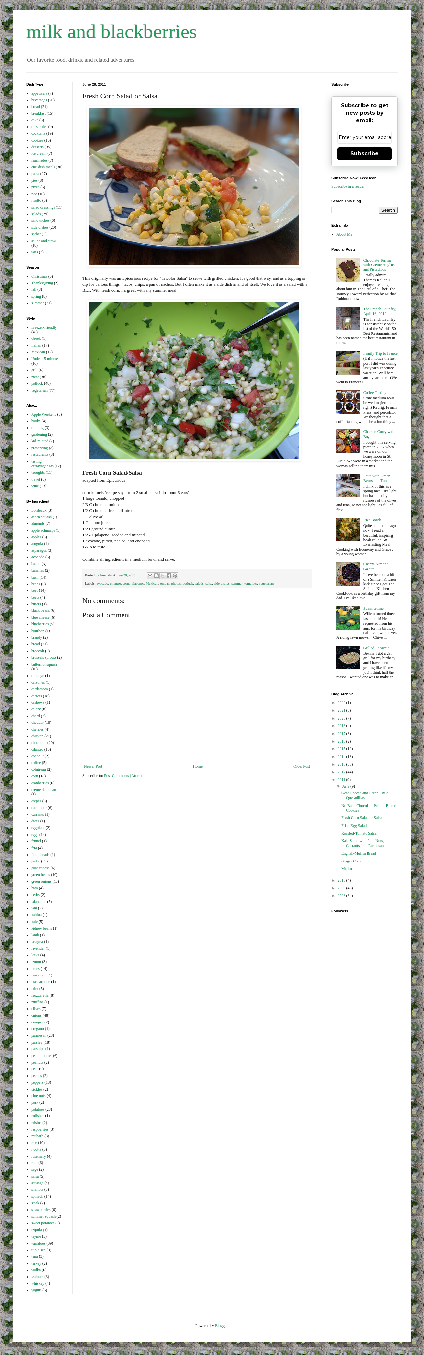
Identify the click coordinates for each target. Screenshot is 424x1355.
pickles (36, 1089)
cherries (37, 729)
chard (35, 716)
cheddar (37, 722)
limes (35, 968)
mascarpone (40, 981)
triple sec (38, 1250)
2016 (342, 741)
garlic (35, 861)
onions (164, 583)
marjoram (39, 975)
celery (36, 709)
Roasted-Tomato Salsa (358, 833)
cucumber (39, 807)
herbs (35, 894)
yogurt (36, 1290)
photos (176, 583)
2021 (342, 710)
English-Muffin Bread (358, 853)
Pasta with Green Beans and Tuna (376, 478)
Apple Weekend (43, 414)
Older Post (301, 766)
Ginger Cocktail (354, 861)
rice (34, 194)
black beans (40, 610)
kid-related (39, 441)
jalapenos (137, 583)
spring (36, 296)
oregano (37, 1028)
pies (34, 180)
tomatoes (250, 583)
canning (37, 427)
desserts (37, 147)
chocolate (38, 742)
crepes (36, 801)
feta (34, 848)
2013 (342, 764)
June (346, 786)
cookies (37, 140)
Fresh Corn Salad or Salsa (361, 817)
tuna (34, 1256)
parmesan (38, 1035)
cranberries (40, 783)
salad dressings (43, 207)
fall (33, 289)
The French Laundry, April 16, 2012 (379, 311)
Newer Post (93, 766)
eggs (34, 834)
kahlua (36, 914)
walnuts (37, 1277)
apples (36, 537)
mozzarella (40, 995)
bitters (36, 604)
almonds (38, 523)
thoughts (38, 472)
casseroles (39, 127)
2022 (342, 702)
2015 (342, 748)
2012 (342, 772)
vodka (36, 1270)
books (36, 421)
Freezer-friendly (44, 327)
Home (198, 766)
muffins (37, 1002)
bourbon (37, 631)
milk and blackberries (111, 31)
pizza (35, 187)
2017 (342, 733)
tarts (34, 252)
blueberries (40, 624)
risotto (36, 200)
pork (34, 1102)
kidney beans (41, 928)
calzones (38, 682)
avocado (102, 583)
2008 (342, 895)
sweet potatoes (42, 1223)
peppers (37, 1082)
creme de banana (44, 789)
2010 (342, 880)
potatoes (37, 1109)
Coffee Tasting (374, 392)
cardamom (39, 689)
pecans (36, 1075)
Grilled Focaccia (376, 648)
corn (126, 583)
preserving (39, 448)
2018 (342, 725)
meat (35, 377)
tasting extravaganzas (42, 463)
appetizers (39, 93)
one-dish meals (43, 167)
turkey (36, 1263)
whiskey (37, 1283)
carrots (36, 696)
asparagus (39, 550)
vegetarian (266, 583)
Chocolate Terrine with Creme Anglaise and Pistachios (379, 265)
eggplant (38, 827)
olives (36, 1008)
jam (34, 908)
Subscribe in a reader (348, 186)
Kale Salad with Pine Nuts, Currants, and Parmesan (362, 843)
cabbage (37, 675)
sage (34, 1169)
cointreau (38, 769)
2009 (342, 888)
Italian (36, 345)
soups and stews (43, 241)
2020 (342, 718)
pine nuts (38, 1095)
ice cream (38, 153)
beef (34, 590)
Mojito (346, 868)
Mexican (152, 583)
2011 (342, 779)
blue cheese (40, 617)
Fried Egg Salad (354, 825)
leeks (35, 955)
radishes (37, 1116)
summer (236, 583)
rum (34, 1162)
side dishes (222, 583)
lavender (38, 948)
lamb (35, 935)
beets (35, 597)
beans (35, 584)
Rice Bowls (372, 520)
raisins (36, 1122)
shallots (37, 1189)
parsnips (37, 1048)
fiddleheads (40, 854)
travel (35, 479)
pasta (35, 174)
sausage (37, 1183)
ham (34, 888)
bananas (37, 570)
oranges (37, 1022)
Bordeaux (39, 510)
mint (34, 988)
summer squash (43, 1216)
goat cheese (40, 868)
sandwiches (40, 220)
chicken (37, 736)
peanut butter (41, 1055)
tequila (36, 1230)
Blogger (221, 1325)
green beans (40, 874)
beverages (39, 100)
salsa (208, 583)
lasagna (37, 941)
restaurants (39, 454)
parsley (37, 1042)
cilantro (115, 583)
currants (37, 814)
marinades (39, 160)
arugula (37, 543)
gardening (39, 434)
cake (34, 120)
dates (35, 821)
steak (35, 1203)
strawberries (41, 1209)
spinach (37, 1196)
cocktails (38, 133)
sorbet (36, 234)
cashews (37, 702)
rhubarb (37, 1136)
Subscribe (364, 153)
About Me (344, 234)
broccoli (37, 651)
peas (34, 1069)
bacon (36, 564)
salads (199, 583)
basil (35, 577)
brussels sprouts (43, 657)
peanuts (37, 1062)
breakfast (38, 113)
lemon (36, 961)
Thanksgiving (42, 283)
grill (34, 370)
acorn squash (41, 517)
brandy (36, 637)
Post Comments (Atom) (123, 775)
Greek (36, 338)
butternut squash (44, 664)
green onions (41, 881)
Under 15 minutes (45, 358)
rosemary (38, 1156)
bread (35, 106)
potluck (188, 583)
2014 (342, 756)
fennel (36, 841)
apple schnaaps (43, 530)
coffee (36, 762)
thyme (36, 1236)
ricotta (36, 1149)
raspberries (40, 1129)
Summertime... (375, 608)
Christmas (39, 276)
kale (34, 921)
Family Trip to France (380, 353)
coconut (37, 756)
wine (35, 486)
